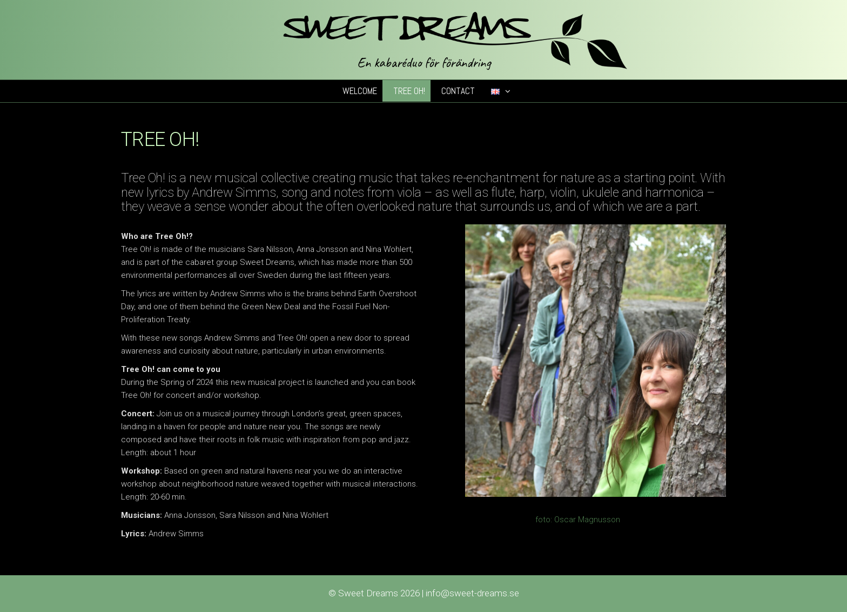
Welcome (359, 91)
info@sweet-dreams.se (472, 593)
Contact (458, 91)
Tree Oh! (409, 91)
